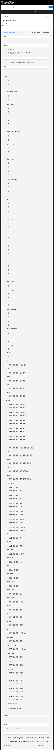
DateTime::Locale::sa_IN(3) (10, 32)
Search (50, 7)
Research (48, 16)
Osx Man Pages (6, 16)
